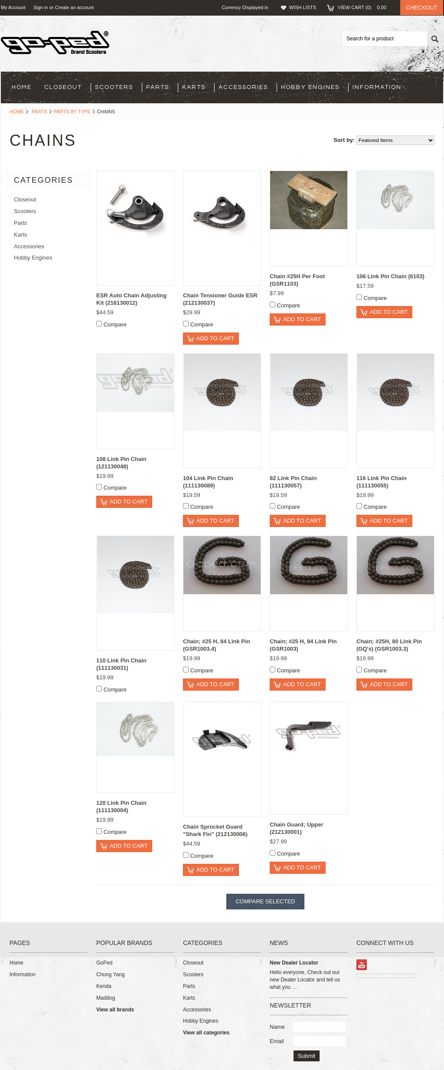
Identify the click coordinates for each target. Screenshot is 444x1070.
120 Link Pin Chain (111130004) (121, 806)
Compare (115, 324)
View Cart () (365, 7)
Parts (157, 87)
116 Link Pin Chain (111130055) (381, 482)
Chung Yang (110, 974)
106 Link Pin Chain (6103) (390, 276)
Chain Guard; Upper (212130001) (296, 828)
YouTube (361, 964)
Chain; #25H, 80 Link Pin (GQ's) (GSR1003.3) (389, 645)
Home (17, 111)
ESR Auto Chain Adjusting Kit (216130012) (131, 299)
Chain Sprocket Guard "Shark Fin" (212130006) (215, 830)
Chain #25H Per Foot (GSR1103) (297, 280)
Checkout (421, 7)
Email (277, 1041)
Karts (194, 87)
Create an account (74, 7)
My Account (13, 7)
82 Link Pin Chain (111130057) (293, 482)
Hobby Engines (310, 87)
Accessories (243, 87)
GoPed (104, 963)
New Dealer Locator (294, 963)
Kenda (103, 986)
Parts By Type (72, 111)
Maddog (105, 998)
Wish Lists (302, 7)
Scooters (114, 87)
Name (277, 1027)
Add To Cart (215, 338)
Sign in (40, 7)
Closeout (63, 87)
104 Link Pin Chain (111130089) (208, 482)
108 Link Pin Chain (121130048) (121, 463)
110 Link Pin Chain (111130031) (121, 664)
